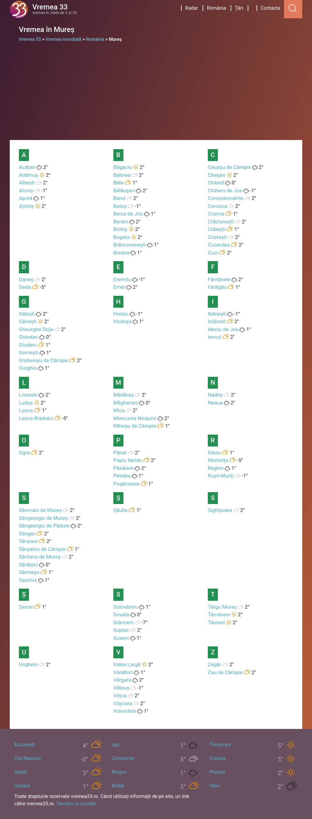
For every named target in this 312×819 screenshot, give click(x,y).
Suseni (121, 638)
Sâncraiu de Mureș (40, 510)
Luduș (26, 403)
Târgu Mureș (222, 607)
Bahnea (122, 175)
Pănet (120, 453)
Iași (115, 744)
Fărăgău (217, 287)
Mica (119, 410)
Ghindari (28, 337)
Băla (118, 183)
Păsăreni (123, 468)
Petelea (122, 476)
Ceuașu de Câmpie (229, 167)
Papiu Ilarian (127, 460)
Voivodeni (124, 711)
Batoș (120, 206)
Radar (191, 8)
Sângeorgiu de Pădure (44, 526)
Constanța (123, 758)
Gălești (27, 314)
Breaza (121, 253)
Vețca (119, 695)
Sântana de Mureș (40, 557)
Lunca (26, 410)
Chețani (216, 175)
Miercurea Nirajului (135, 418)
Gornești (28, 352)
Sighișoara (220, 510)
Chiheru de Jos (225, 190)
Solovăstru (125, 607)
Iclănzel (216, 321)
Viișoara (122, 703)
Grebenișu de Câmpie (43, 360)
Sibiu (214, 786)
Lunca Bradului (36, 418)
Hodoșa (122, 321)
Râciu (214, 453)
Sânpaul (28, 541)
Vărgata (122, 680)
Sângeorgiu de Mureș (43, 518)
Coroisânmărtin (225, 198)
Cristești (217, 237)
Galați (20, 772)
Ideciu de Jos (223, 329)
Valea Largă (126, 664)
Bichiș (120, 229)
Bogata (121, 237)
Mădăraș (123, 395)
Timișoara (220, 744)
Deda (25, 287)
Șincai (26, 607)
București (24, 744)
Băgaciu (122, 167)
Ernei (119, 287)
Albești (27, 183)
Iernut (214, 337)
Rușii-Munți (221, 476)
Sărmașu (29, 572)
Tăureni (216, 622)
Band (119, 198)
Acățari (27, 167)
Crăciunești (221, 222)
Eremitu (122, 279)
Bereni (120, 222)
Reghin (216, 468)
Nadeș (215, 395)
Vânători (123, 672)
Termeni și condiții (76, 804)
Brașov (119, 772)
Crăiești (216, 229)
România (216, 8)
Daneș (26, 279)
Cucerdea (219, 245)
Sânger (27, 533)
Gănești (28, 321)
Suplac (121, 630)
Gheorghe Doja (36, 329)
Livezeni (28, 395)
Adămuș (28, 175)
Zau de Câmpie (225, 672)
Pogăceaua (126, 484)
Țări (239, 8)
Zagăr (214, 664)
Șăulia (120, 510)
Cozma (216, 214)
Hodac (121, 314)
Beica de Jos (128, 214)
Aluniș (26, 190)
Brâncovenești (129, 245)
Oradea (22, 786)
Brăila (118, 786)
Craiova (217, 758)
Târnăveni (219, 614)
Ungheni (28, 664)
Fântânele (219, 279)
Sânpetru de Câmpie (42, 549)
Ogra (24, 453)
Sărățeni (28, 565)
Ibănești (217, 314)
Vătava (121, 688)
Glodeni (28, 345)
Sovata (121, 614)
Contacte (270, 8)
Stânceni (123, 622)
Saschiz (28, 580)
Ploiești (217, 772)
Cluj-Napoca (27, 758)
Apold (25, 198)
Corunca (217, 206)
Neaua (215, 403)
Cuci (213, 253)
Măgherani (125, 403)
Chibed (216, 183)
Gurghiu (28, 368)
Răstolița (218, 460)
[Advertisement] (156, 88)
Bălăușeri (124, 190)
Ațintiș (26, 206)
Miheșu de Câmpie (134, 426)
